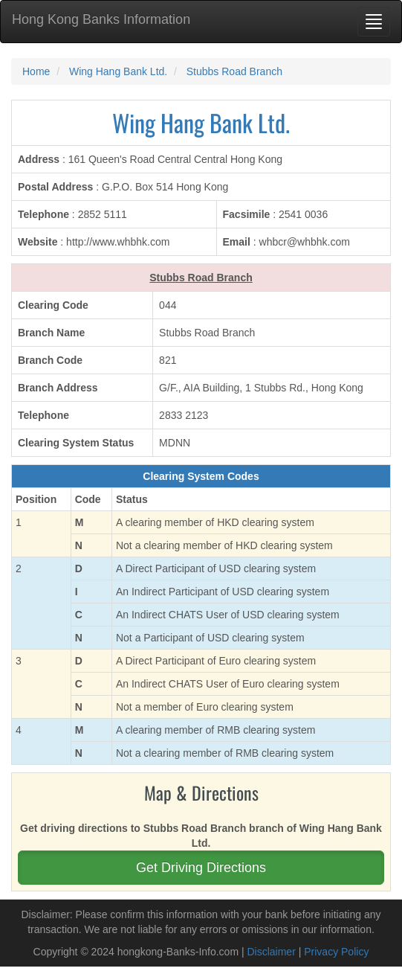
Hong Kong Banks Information (101, 19)
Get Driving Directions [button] (201, 867)
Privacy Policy (336, 952)
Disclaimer (271, 952)
